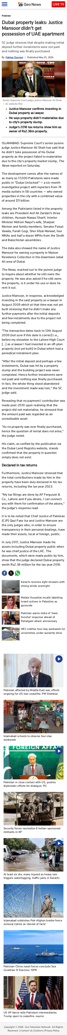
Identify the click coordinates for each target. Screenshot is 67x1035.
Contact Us (26, 1030)
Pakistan (6, 15)
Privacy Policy (52, 1030)
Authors (38, 1030)
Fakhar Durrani (14, 57)
